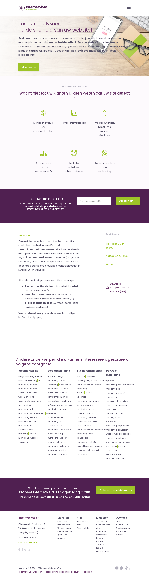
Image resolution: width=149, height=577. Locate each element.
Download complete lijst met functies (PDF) (118, 287)
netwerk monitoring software (57, 413)
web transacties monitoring (85, 437)
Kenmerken (62, 521)
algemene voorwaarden (30, 572)
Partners (120, 534)
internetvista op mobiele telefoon (102, 534)
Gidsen (110, 264)
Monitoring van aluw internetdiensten (43, 127)
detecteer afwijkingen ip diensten (116, 409)
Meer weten (29, 67)
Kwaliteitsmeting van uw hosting (105, 167)
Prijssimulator (83, 528)
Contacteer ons (27, 542)
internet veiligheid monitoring (84, 396)
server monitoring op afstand (55, 421)
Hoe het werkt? (64, 524)
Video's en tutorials (117, 256)
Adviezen (61, 538)
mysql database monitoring (115, 421)
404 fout (81, 376)
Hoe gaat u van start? (115, 246)
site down (31, 401)
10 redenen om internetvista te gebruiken (64, 531)
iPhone (99, 541)
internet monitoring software (115, 397)
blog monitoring (26, 376)
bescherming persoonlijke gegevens (63, 572)
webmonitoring (37, 413)
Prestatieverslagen (74, 122)
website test (121, 458)
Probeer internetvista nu (116, 490)
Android (100, 544)
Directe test (128, 200)
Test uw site (101, 521)
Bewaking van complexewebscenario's (43, 167)
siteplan (88, 572)
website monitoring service (115, 450)
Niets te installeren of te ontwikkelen (74, 167)
